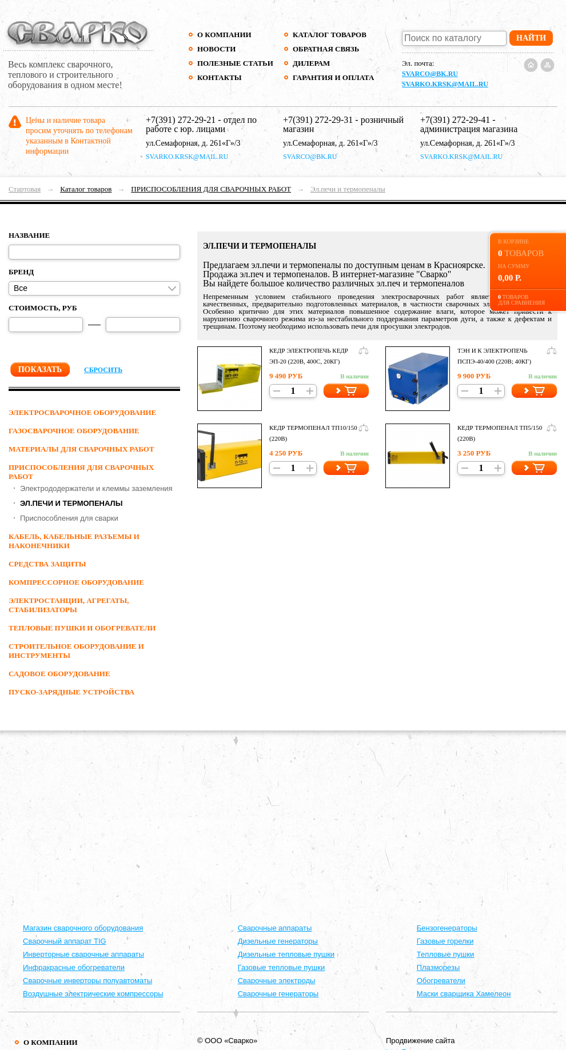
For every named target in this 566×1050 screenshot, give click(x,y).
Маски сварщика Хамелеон (464, 993)
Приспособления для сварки (69, 518)
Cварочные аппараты (275, 928)
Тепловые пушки (445, 954)
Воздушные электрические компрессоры (93, 993)
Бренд (21, 272)
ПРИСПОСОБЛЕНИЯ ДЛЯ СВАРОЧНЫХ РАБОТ (211, 189)
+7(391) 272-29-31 (318, 120)
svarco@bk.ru (430, 74)
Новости (216, 49)
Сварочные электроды (277, 980)
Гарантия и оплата (333, 77)
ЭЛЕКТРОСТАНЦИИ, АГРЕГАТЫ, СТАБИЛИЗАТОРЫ (69, 605)
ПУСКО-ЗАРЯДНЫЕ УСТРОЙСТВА (71, 692)
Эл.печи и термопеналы (347, 189)
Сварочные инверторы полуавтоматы (87, 980)
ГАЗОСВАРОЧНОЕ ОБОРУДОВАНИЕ (74, 430)
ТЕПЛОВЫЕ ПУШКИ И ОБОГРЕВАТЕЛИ (82, 628)
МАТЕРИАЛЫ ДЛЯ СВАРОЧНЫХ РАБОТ (81, 449)
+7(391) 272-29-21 (181, 120)
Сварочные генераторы (278, 993)
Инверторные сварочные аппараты (83, 954)
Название (29, 235)
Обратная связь (326, 49)
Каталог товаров (329, 34)
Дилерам (311, 63)
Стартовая (25, 189)
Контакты (219, 77)
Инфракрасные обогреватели (74, 967)
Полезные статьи (235, 63)
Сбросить (103, 370)
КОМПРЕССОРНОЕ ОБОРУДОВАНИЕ (76, 582)
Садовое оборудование (59, 673)
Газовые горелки (445, 941)
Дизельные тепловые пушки (286, 954)
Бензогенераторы (447, 928)
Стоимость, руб (43, 308)
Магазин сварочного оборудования (83, 928)
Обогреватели (441, 980)
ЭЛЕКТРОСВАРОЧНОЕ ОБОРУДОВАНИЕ (82, 412)
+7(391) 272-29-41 (455, 120)
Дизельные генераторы (278, 941)
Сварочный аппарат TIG (64, 941)
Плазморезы (438, 967)
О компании (224, 34)
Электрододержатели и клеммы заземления (96, 488)
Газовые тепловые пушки (281, 967)
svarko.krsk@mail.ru (445, 84)
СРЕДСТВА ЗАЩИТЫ (47, 564)
